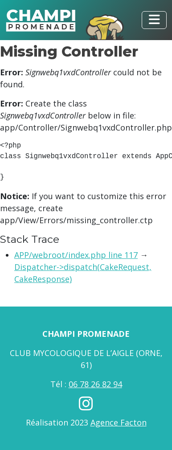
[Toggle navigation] (154, 20)
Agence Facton (118, 422)
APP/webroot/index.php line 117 (76, 255)
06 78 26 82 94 (95, 384)
